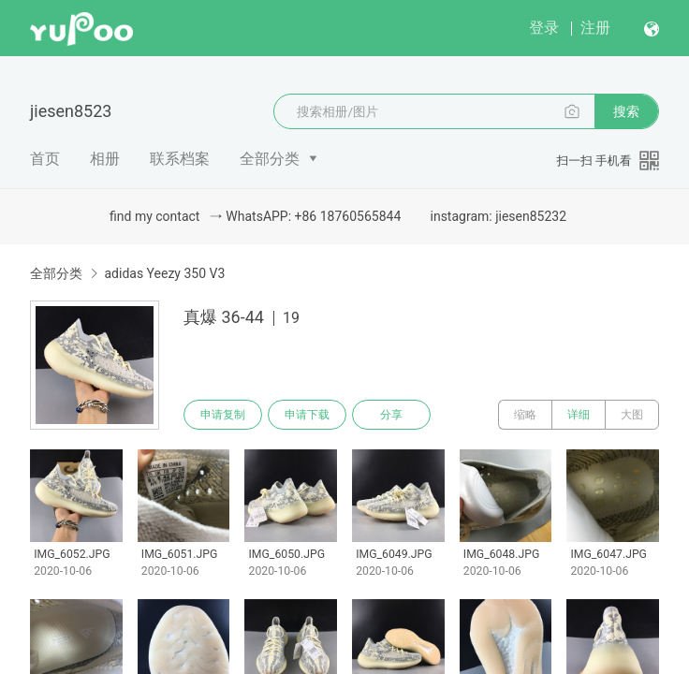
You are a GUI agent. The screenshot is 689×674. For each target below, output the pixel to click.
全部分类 (270, 159)
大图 (632, 414)
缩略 (525, 414)
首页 (45, 159)
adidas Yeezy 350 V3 (164, 273)
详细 (578, 414)
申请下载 (307, 414)
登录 (544, 28)
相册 (105, 159)
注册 (595, 28)
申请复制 (222, 414)
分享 (391, 414)
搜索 (626, 111)
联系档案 (180, 159)
